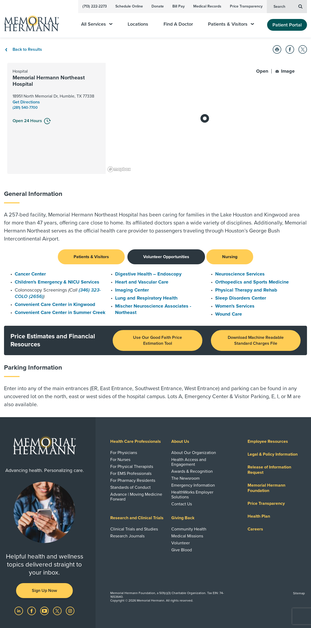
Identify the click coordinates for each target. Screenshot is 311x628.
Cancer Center (30, 274)
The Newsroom (185, 478)
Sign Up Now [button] (44, 590)
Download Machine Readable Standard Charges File (256, 340)
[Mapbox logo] (119, 169)
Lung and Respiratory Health (146, 298)
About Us (180, 441)
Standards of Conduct (130, 487)
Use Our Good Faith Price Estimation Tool (157, 340)
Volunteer (180, 543)
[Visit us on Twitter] (58, 610)
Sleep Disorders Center (240, 298)
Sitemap (299, 593)
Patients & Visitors (231, 24)
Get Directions (26, 102)
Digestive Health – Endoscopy (148, 274)
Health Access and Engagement (188, 462)
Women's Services (235, 306)
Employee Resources (268, 441)
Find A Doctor (178, 24)
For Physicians (123, 452)
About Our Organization (193, 452)
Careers (255, 529)
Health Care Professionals (135, 441)
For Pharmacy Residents (132, 480)
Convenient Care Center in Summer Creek (60, 312)
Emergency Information (193, 485)
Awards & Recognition (192, 471)
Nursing (229, 256)
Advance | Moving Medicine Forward (136, 497)
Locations (138, 24)
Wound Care (228, 314)
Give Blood (181, 550)
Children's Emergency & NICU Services (57, 282)
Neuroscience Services (240, 274)
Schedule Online (129, 6)
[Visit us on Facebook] (32, 610)
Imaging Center (132, 290)
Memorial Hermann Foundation (266, 488)
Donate (157, 6)
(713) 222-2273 (94, 6)
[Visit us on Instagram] (70, 610)
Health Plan (259, 516)
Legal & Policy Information (273, 454)
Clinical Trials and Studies (134, 529)
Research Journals (127, 536)
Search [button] (288, 6)
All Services (96, 24)
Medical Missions (187, 536)
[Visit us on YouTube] (45, 610)
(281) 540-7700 (25, 107)
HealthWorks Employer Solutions (192, 494)
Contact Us (181, 504)
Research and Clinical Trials (137, 518)
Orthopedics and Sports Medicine (252, 282)
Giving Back (183, 518)
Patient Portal (287, 25)
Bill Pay (178, 6)
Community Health (188, 529)
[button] (277, 49)
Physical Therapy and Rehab (246, 290)
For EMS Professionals (130, 473)
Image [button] (285, 71)
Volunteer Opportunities (166, 256)
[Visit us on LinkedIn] (19, 610)
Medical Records (207, 6)
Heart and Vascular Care (141, 282)
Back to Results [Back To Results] (23, 49)
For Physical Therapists (131, 466)
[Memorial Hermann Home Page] (35, 21)
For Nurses (120, 459)
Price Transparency (246, 6)
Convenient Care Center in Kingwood (55, 304)
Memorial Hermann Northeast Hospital (49, 81)
